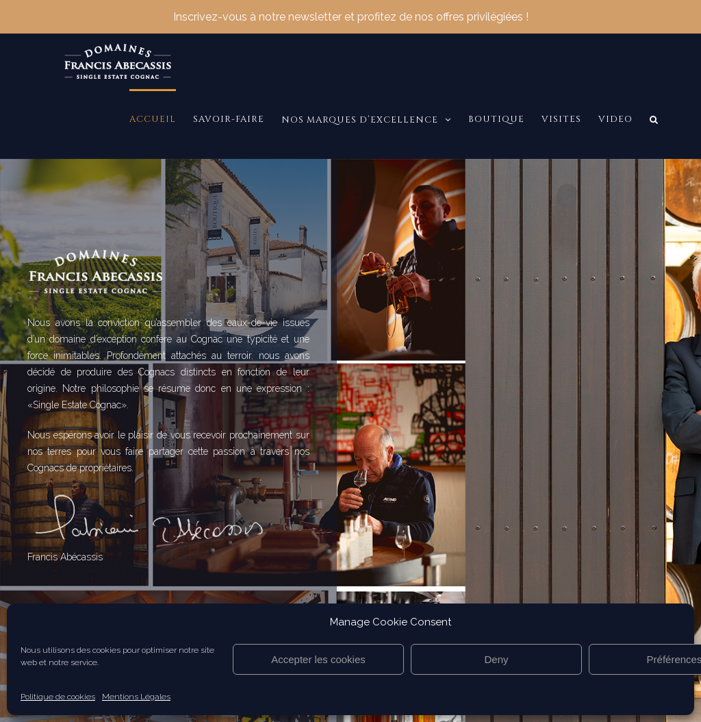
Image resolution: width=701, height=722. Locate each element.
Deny (496, 659)
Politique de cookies (58, 696)
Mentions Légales (136, 696)
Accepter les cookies (318, 659)
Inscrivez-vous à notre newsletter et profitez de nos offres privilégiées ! (350, 14)
